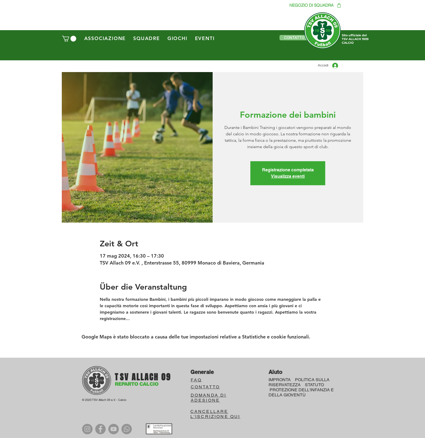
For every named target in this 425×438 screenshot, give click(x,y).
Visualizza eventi (288, 176)
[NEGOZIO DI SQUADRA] (311, 5)
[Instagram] (87, 429)
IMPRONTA (280, 379)
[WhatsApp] (126, 429)
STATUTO (314, 384)
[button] (69, 39)
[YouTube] (113, 429)
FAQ (196, 379)
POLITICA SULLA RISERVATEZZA (299, 382)
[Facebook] (100, 429)
